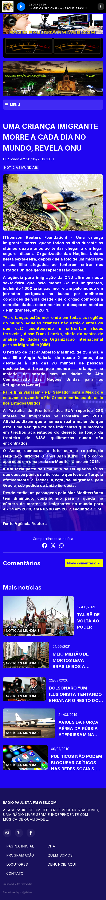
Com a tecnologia (17, 892)
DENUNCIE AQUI (62, 864)
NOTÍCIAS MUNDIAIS (21, 168)
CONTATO (15, 873)
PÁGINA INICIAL (20, 846)
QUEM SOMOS (60, 855)
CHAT (53, 846)
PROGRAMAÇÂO (20, 855)
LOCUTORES (17, 864)
